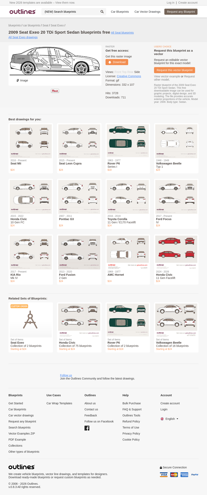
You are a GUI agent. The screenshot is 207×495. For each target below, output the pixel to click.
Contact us (91, 409)
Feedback (90, 415)
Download (117, 62)
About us (90, 403)
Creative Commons (129, 76)
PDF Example (17, 439)
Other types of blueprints (23, 451)
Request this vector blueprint (174, 70)
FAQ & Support (132, 409)
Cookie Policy (131, 439)
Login (164, 409)
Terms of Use (131, 427)
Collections (15, 445)
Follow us (66, 375)
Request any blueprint (22, 421)
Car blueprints (17, 409)
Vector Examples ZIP (21, 433)
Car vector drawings (21, 415)
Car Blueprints (120, 11)
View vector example (167, 76)
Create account (187, 2)
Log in (170, 2)
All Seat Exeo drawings (23, 37)
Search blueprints (19, 427)
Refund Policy (131, 421)
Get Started (15, 403)
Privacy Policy (131, 433)
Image (22, 80)
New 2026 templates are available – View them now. (42, 2)
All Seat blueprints (122, 32)
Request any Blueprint (181, 11)
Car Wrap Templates (59, 403)
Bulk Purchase (132, 403)
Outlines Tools (131, 415)
